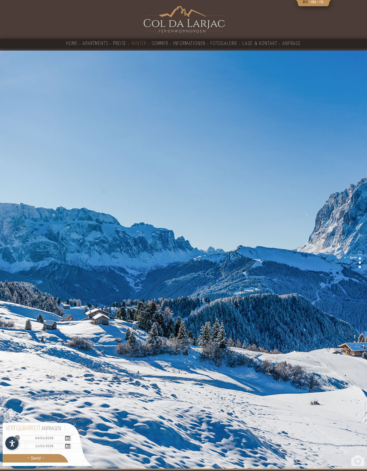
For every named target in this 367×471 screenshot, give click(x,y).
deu (305, 2)
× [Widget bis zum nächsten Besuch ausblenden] (17, 437)
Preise (119, 43)
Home (71, 43)
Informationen (189, 43)
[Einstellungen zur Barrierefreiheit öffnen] (12, 443)
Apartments (95, 43)
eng (313, 2)
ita (322, 2)
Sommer (160, 43)
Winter (138, 43)
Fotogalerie (223, 43)
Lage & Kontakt (259, 43)
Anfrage (291, 43)
